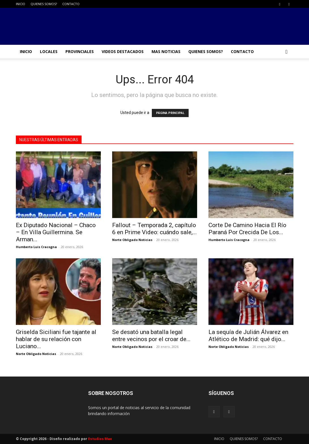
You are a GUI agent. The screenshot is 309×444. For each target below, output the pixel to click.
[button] (286, 52)
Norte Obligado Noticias (132, 240)
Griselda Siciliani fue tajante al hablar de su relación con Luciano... (56, 339)
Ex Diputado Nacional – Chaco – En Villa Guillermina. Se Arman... (56, 232)
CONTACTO (71, 4)
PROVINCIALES (79, 51)
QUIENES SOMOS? (44, 4)
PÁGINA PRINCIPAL (170, 113)
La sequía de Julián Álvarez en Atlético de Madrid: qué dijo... (248, 335)
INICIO (20, 4)
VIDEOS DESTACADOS (123, 51)
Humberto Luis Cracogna (36, 247)
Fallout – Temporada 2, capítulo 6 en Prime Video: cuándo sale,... (154, 229)
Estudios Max (100, 438)
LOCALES (48, 51)
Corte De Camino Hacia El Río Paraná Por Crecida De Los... (247, 229)
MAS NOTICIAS (166, 51)
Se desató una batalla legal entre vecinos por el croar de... (151, 335)
